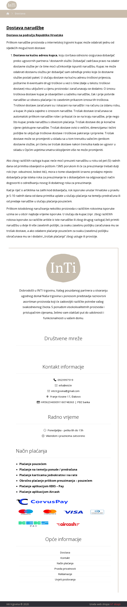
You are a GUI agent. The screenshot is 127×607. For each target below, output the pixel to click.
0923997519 (63, 380)
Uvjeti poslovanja (65, 579)
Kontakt (65, 558)
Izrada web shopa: (99, 604)
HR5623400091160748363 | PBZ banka (63, 402)
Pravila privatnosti (65, 568)
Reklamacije (65, 574)
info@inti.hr (63, 385)
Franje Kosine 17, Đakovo (63, 396)
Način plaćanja (65, 563)
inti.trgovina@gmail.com (63, 391)
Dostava (65, 552)
